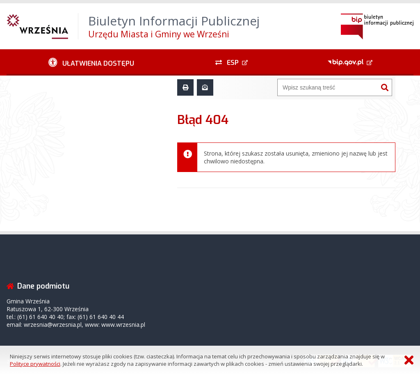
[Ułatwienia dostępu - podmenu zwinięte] (91, 62)
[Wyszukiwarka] (328, 87)
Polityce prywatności (35, 363)
